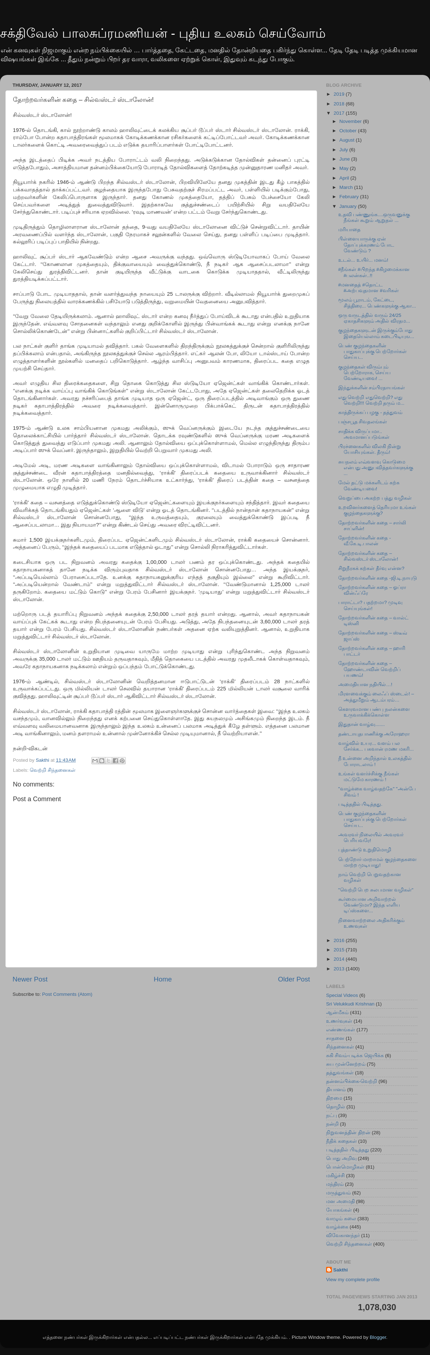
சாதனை (335, 1038)
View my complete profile (353, 1279)
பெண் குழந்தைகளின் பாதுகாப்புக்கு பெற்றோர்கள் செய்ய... (372, 351)
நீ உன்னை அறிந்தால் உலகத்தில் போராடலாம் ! (375, 761)
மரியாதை (349, 229)
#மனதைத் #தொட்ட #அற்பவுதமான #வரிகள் (368, 287)
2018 (340, 103)
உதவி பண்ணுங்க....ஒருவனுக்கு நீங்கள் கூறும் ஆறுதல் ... (374, 217)
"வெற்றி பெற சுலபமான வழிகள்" (376, 890)
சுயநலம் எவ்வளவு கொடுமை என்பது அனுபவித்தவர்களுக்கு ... (376, 467)
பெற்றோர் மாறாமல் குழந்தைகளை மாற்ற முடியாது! (377, 862)
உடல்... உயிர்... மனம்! (363, 260)
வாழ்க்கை (337, 1227)
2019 (340, 94)
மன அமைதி (340, 1201)
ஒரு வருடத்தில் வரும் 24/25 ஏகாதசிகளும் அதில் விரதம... (374, 318)
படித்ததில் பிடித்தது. (360, 804)
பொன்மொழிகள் (345, 1167)
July (344, 149)
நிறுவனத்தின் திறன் (348, 1132)
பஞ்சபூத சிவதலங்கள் (362, 421)
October (348, 130)
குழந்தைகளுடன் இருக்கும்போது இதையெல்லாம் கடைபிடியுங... (376, 333)
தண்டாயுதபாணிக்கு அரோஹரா (374, 734)
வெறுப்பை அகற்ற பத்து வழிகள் (375, 498)
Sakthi (340, 1270)
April (344, 178)
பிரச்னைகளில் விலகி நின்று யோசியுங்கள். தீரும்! (369, 449)
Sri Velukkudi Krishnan (350, 1004)
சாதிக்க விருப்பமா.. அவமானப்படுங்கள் (364, 434)
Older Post (294, 979)
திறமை (334, 1098)
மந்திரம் (335, 1184)
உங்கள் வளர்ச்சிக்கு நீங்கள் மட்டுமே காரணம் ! (369, 776)
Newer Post (30, 979)
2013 (340, 968)
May (344, 168)
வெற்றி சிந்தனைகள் (53, 770)
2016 (340, 940)
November (351, 121)
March (346, 187)
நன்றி (332, 1124)
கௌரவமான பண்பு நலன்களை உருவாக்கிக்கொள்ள (374, 712)
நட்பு (331, 1115)
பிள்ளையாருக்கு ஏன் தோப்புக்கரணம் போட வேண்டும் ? (366, 244)
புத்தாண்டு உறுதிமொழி (365, 849)
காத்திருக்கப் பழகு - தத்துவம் (370, 412)
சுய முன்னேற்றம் (346, 1064)
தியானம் (336, 1089)
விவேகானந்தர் (343, 1235)
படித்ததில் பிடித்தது (347, 1149)
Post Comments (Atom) (67, 994)
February (349, 196)
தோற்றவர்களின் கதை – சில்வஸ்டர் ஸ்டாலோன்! (368, 556)
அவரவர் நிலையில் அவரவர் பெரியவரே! (371, 837)
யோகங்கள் (339, 1210)
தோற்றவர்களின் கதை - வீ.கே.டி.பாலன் (364, 540)
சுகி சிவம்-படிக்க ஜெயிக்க (355, 1055)
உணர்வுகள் (339, 1021)
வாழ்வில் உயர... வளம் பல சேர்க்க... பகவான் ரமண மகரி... (376, 746)
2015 (340, 949)
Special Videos (342, 995)
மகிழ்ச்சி (335, 1175)
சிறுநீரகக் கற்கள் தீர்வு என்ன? (371, 568)
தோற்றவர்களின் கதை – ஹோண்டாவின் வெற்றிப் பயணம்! (369, 669)
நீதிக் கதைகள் (341, 1141)
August (347, 140)
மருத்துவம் (338, 1192)
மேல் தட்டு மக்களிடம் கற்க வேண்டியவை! (369, 485)
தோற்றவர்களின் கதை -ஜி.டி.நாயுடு (377, 578)
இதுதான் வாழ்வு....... (361, 724)
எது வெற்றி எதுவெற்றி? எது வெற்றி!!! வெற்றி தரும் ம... (371, 400)
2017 (340, 113)
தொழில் (335, 1106)
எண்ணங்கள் (340, 1029)
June (345, 159)
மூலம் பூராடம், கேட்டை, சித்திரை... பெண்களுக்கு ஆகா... (377, 302)
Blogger (378, 1337)
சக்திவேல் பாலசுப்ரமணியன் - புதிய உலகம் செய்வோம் (163, 33)
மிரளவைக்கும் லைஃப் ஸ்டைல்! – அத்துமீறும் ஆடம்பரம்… (376, 696)
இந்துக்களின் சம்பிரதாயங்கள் (371, 387)
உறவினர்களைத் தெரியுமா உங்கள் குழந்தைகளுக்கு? (377, 510)
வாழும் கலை (341, 1218)
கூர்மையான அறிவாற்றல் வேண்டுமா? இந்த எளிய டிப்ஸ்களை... (369, 905)
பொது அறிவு (341, 1158)
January (348, 206)
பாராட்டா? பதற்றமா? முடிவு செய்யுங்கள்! (370, 605)
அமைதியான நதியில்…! (365, 684)
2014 (340, 959)
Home (163, 979)
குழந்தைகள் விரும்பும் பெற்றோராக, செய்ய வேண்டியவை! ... (364, 372)
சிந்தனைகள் (340, 1047)
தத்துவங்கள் (340, 1072)
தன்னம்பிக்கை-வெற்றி (351, 1081)
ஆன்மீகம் (337, 1012)
